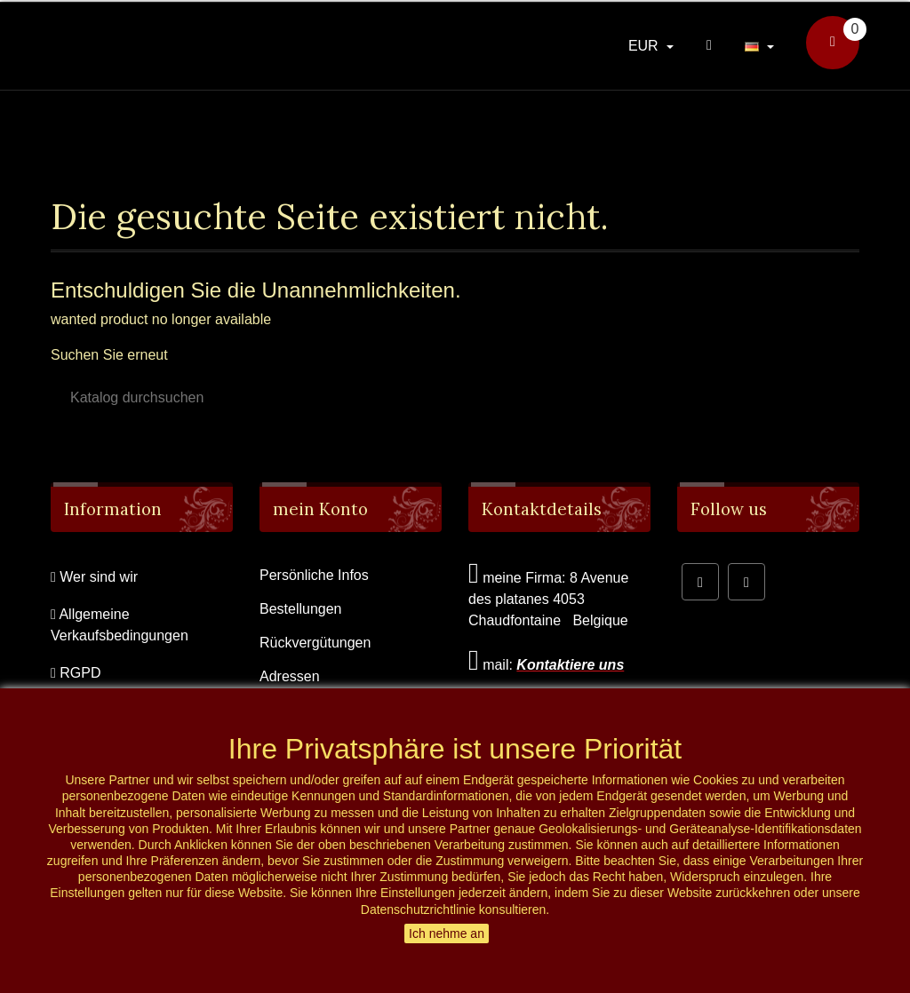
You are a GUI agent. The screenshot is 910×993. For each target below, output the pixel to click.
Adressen (289, 676)
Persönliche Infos (314, 575)
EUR (645, 45)
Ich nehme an (446, 933)
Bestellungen (300, 608)
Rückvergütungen (315, 642)
